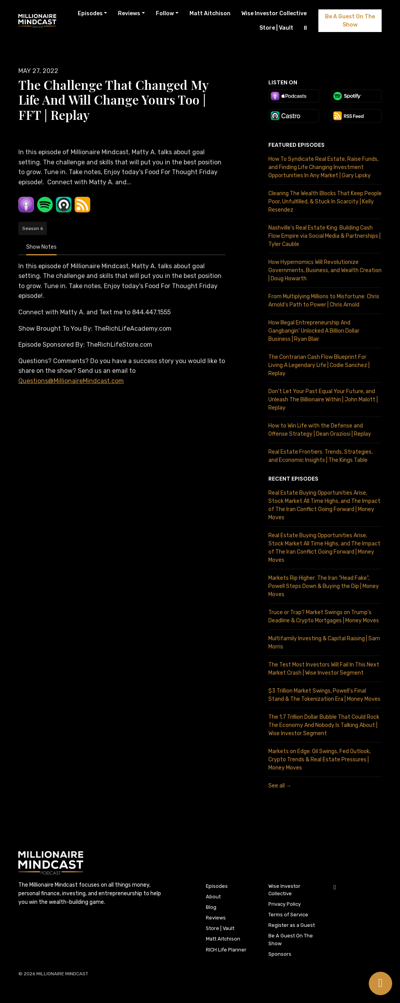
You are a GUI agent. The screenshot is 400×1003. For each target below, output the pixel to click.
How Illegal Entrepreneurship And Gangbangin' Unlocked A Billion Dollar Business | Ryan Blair (313, 330)
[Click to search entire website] (305, 28)
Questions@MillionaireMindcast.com (71, 381)
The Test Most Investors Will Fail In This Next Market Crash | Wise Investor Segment (323, 668)
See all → (279, 785)
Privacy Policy (284, 904)
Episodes (90, 13)
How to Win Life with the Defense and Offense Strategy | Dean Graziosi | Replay (319, 429)
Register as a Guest (291, 925)
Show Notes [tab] (41, 247)
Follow (165, 13)
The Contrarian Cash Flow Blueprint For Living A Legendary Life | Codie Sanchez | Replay (319, 365)
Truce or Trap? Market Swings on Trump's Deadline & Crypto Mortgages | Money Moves (323, 616)
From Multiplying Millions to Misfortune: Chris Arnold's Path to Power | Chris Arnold (323, 300)
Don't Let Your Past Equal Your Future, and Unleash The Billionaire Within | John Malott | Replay (323, 399)
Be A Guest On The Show (350, 20)
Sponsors (279, 954)
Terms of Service (288, 914)
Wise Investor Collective (274, 13)
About (213, 897)
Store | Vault (276, 28)
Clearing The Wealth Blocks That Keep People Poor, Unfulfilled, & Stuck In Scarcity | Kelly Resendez (325, 201)
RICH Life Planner (226, 950)
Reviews (129, 13)
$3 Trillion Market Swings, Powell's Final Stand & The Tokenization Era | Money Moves (324, 695)
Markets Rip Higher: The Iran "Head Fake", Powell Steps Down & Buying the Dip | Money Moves (323, 586)
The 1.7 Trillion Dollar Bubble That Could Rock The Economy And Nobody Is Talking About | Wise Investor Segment (323, 725)
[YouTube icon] (335, 887)
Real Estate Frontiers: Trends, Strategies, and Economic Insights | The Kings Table (320, 456)
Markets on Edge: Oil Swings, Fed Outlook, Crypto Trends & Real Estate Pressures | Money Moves (319, 759)
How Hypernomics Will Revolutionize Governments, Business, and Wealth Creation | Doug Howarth (325, 270)
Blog (211, 907)
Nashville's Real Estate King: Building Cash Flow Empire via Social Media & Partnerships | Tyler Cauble (324, 236)
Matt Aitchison (209, 13)
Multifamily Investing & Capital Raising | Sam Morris (324, 642)
